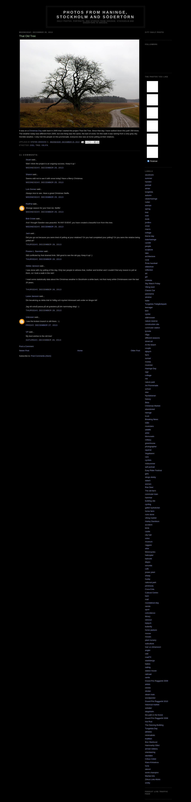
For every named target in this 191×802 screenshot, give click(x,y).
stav (147, 392)
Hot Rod (148, 722)
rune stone (149, 514)
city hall (148, 535)
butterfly (148, 626)
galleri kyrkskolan (152, 508)
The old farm (150, 491)
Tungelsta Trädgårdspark (156, 304)
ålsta (147, 402)
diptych (148, 351)
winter (147, 188)
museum (149, 541)
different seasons (152, 338)
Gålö (147, 423)
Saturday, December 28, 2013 (43, 340)
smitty (147, 783)
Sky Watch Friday (152, 283)
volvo (147, 538)
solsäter (148, 708)
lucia (147, 766)
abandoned (150, 409)
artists (147, 684)
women (148, 484)
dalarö (147, 480)
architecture (150, 256)
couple (148, 348)
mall (147, 599)
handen (148, 182)
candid (148, 243)
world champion (152, 772)
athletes (148, 732)
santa (147, 677)
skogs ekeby (150, 477)
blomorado (149, 436)
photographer (151, 446)
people (148, 246)
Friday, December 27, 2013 (42, 325)
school (148, 389)
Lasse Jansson (32, 296)
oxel (32, 145)
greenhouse (150, 443)
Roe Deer (149, 487)
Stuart (28, 160)
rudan (147, 202)
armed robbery (151, 749)
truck (147, 416)
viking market (151, 518)
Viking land (149, 287)
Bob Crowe (30, 218)
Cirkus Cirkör (150, 759)
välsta (44, 145)
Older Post (135, 350)
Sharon (29, 174)
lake (147, 253)
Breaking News (151, 419)
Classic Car (150, 290)
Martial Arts (150, 776)
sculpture (149, 250)
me (146, 378)
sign (147, 372)
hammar (148, 497)
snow (147, 226)
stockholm (149, 175)
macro (147, 229)
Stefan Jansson (32, 266)
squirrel (148, 450)
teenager (149, 307)
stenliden (149, 756)
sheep (147, 576)
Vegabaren (149, 453)
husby (147, 579)
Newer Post (24, 350)
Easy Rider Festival (153, 470)
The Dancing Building (154, 725)
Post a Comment (26, 346)
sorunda (148, 565)
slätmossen (150, 317)
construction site (152, 324)
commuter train (151, 494)
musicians (149, 426)
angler (147, 650)
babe (147, 300)
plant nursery (150, 640)
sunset (148, 358)
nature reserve (151, 321)
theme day (149, 236)
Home (80, 350)
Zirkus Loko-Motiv (152, 779)
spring (147, 209)
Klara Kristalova (152, 762)
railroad (148, 674)
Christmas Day (35, 131)
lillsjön (147, 562)
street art (149, 341)
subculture (149, 643)
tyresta (148, 331)
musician (149, 365)
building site (150, 501)
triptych (148, 623)
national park (150, 582)
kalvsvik (148, 559)
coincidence (150, 613)
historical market (152, 704)
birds (147, 528)
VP (27, 332)
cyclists (148, 460)
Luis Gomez (31, 189)
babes (147, 664)
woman (148, 205)
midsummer (150, 463)
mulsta (148, 362)
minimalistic (150, 735)
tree (38, 145)
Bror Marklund (151, 742)
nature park (150, 382)
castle (147, 531)
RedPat (29, 204)
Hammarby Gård (152, 745)
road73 (148, 657)
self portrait (150, 467)
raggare (148, 545)
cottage (148, 375)
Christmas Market (152, 406)
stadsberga (150, 660)
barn (147, 596)
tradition (148, 739)
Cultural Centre (151, 593)
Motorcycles (150, 552)
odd (146, 654)
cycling (148, 504)
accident (148, 525)
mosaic (148, 637)
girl (146, 277)
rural (147, 260)
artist (147, 433)
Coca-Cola (149, 589)
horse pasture (151, 630)
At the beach (150, 345)
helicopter (149, 555)
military (148, 440)
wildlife (148, 430)
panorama (149, 294)
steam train (150, 694)
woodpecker (150, 698)
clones (148, 688)
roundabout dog (152, 603)
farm (147, 355)
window (148, 297)
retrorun (148, 620)
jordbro (148, 222)
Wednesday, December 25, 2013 (45, 168)
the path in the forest (154, 715)
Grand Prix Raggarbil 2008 (156, 718)
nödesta (148, 280)
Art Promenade (151, 385)
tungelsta (149, 192)
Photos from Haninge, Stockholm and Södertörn (96, 14)
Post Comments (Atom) (41, 356)
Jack (28, 233)
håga (147, 334)
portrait (148, 185)
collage (148, 233)
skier (147, 548)
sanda (147, 606)
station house (151, 671)
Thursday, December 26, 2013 (43, 244)
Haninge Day (150, 368)
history (148, 399)
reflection (149, 270)
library (147, 616)
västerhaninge (151, 199)
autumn (148, 195)
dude (147, 219)
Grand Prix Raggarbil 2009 (156, 681)
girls (147, 474)
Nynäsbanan (150, 396)
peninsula (149, 586)
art (146, 273)
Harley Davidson (152, 521)
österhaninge (150, 239)
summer (148, 178)
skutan (148, 691)
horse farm (149, 511)
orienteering (150, 752)
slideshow (149, 267)
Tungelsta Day (151, 728)
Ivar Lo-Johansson (153, 647)
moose (148, 633)
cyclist (147, 314)
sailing (148, 667)
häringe (148, 413)
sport (147, 609)
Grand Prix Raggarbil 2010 (156, 701)
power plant (150, 572)
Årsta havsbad (151, 263)
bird (146, 311)
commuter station (152, 328)
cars (147, 457)
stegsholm (149, 711)
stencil (148, 769)
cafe (147, 569)
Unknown (30, 317)
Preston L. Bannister (34, 251)
